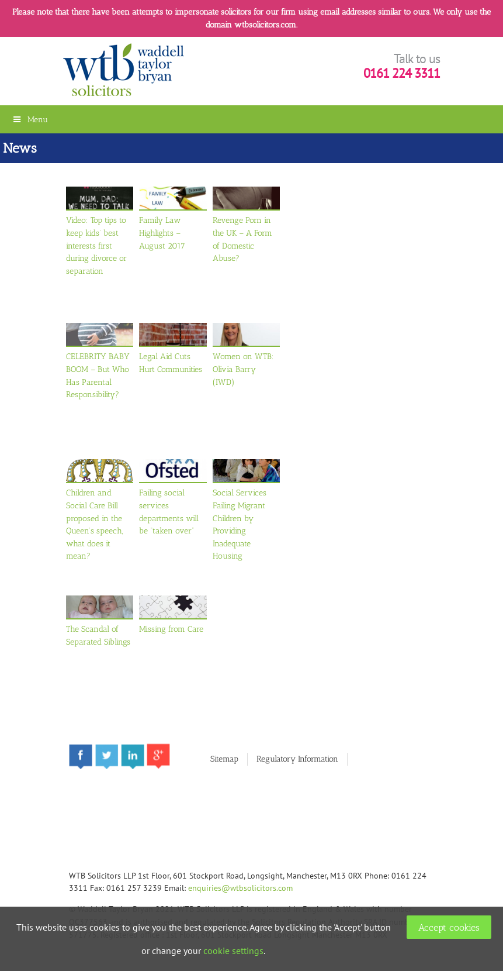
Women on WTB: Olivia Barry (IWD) (243, 369)
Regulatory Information (297, 758)
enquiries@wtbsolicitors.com (240, 887)
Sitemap (224, 758)
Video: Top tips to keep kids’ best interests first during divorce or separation (96, 245)
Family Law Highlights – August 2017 (162, 232)
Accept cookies (449, 927)
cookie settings (233, 950)
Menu (30, 119)
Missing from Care (171, 629)
